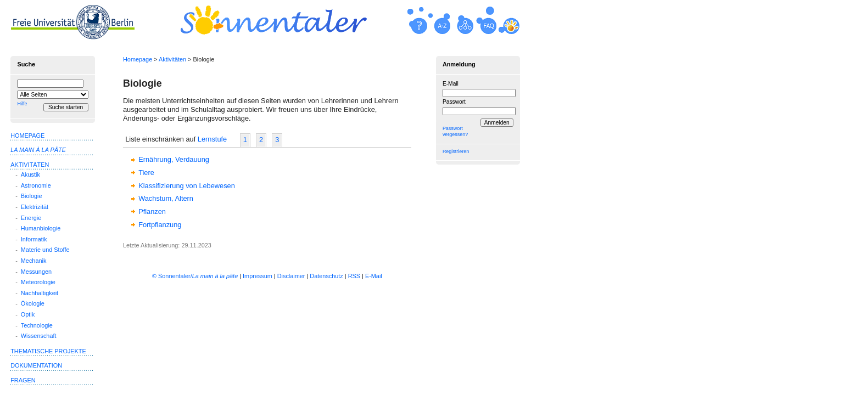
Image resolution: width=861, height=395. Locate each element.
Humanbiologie (41, 228)
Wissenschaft (39, 335)
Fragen (22, 380)
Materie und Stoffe (45, 249)
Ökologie (32, 303)
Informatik (34, 239)
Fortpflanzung (159, 225)
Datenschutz (326, 276)
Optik (28, 314)
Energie (31, 218)
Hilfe (22, 103)
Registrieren (456, 151)
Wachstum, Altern (165, 198)
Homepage (137, 59)
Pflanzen (152, 211)
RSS (354, 276)
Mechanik (34, 260)
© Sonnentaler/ (195, 276)
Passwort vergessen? (455, 131)
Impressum (257, 276)
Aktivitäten (172, 59)
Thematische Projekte (48, 351)
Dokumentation (36, 365)
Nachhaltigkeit (39, 293)
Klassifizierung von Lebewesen (186, 186)
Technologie (37, 325)
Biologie (31, 196)
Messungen (36, 271)
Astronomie (36, 185)
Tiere (146, 172)
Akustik (30, 174)
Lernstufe (212, 139)
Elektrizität (34, 207)
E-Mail (451, 84)
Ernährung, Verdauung (173, 159)
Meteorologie (38, 282)
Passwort (454, 102)
